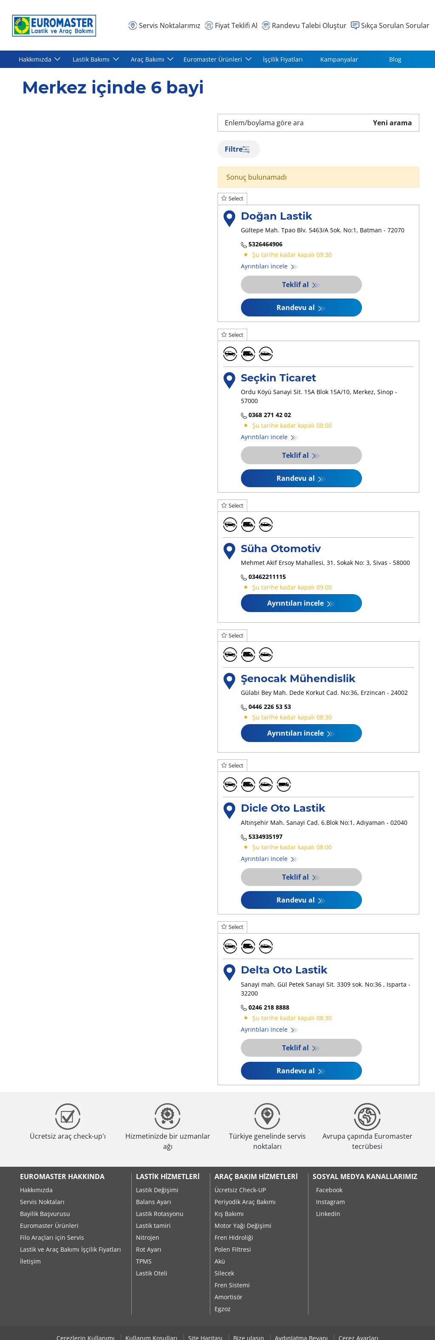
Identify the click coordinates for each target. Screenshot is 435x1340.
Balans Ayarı (153, 1202)
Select (232, 198)
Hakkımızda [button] (36, 59)
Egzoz (223, 1309)
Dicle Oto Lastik (283, 808)
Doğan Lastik (276, 216)
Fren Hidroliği (234, 1237)
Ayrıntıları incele (265, 266)
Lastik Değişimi (157, 1190)
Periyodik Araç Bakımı (245, 1202)
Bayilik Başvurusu (45, 1214)
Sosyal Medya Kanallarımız (365, 1176)
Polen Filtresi (233, 1249)
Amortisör (229, 1297)
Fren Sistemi (232, 1285)
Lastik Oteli (151, 1273)
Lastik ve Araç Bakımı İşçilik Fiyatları (70, 1249)
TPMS (144, 1261)
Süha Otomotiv (281, 548)
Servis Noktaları (42, 1202)
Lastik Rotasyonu (160, 1214)
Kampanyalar (339, 59)
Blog (395, 59)
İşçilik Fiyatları (283, 59)
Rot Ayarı (148, 1249)
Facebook (329, 1190)
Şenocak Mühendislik (298, 678)
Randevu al (296, 307)
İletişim (30, 1261)
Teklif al (296, 284)
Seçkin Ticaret (278, 378)
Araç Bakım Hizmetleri (256, 1176)
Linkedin (328, 1214)
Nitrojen (147, 1237)
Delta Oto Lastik (284, 970)
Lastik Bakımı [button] (92, 59)
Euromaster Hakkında (62, 1176)
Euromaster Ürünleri (49, 1226)
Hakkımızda (36, 1190)
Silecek (224, 1273)
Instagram (330, 1202)
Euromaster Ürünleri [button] (214, 59)
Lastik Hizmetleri (167, 1176)
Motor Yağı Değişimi (243, 1226)
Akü (220, 1261)
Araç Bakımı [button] (148, 59)
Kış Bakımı (229, 1214)
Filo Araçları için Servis (52, 1237)
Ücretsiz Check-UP (240, 1190)
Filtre (237, 149)
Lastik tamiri (153, 1226)
